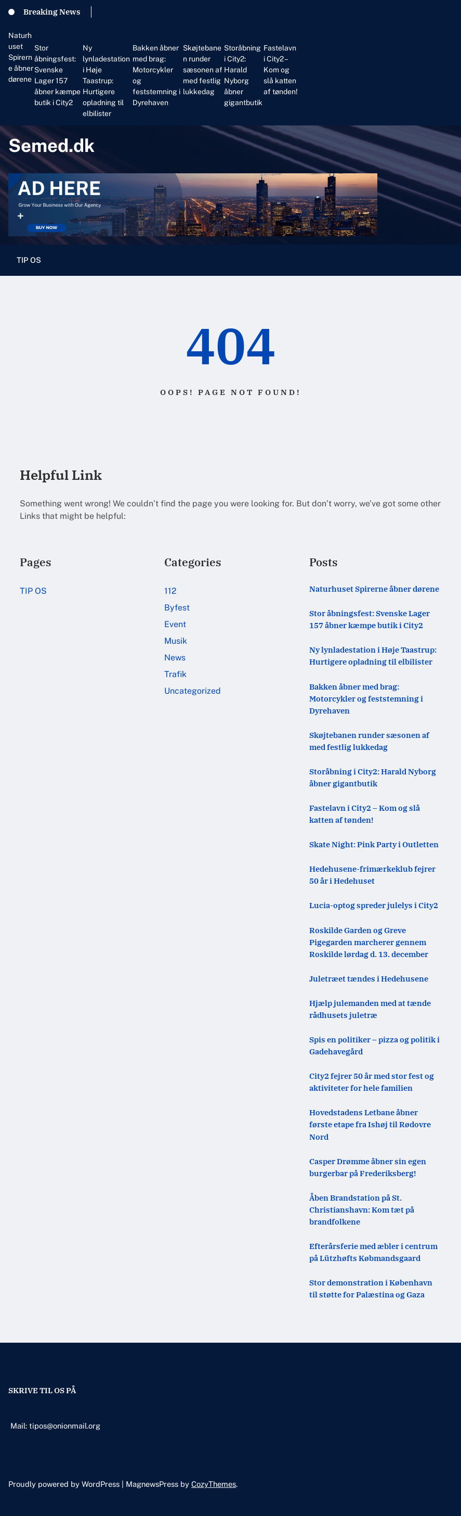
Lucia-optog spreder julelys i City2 (373, 905)
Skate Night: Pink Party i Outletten (374, 844)
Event (175, 624)
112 (170, 591)
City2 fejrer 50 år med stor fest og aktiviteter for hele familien (371, 1082)
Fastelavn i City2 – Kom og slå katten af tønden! (281, 70)
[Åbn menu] (446, 260)
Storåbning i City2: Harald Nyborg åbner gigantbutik (243, 75)
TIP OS (29, 260)
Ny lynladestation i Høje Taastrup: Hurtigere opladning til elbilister (106, 81)
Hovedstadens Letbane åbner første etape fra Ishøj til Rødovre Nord (370, 1124)
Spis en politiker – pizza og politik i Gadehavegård (374, 1045)
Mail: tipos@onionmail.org (55, 1425)
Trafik (175, 674)
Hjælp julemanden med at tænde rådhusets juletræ (370, 1009)
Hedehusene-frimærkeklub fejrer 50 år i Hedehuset (372, 874)
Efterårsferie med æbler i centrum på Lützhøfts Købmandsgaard (373, 1252)
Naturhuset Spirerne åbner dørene (20, 57)
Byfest (177, 608)
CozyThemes (213, 1484)
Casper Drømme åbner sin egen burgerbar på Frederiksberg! (367, 1167)
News (175, 658)
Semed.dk (51, 145)
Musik (175, 641)
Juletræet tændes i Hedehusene (368, 978)
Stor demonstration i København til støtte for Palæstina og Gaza (370, 1288)
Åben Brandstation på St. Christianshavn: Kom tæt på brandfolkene (361, 1209)
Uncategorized (192, 691)
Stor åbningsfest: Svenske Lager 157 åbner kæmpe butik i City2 (57, 75)
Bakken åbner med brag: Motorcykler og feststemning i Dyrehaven (156, 75)
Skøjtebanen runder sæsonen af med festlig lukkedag (202, 70)
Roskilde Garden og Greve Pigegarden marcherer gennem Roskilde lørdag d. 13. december (368, 942)
